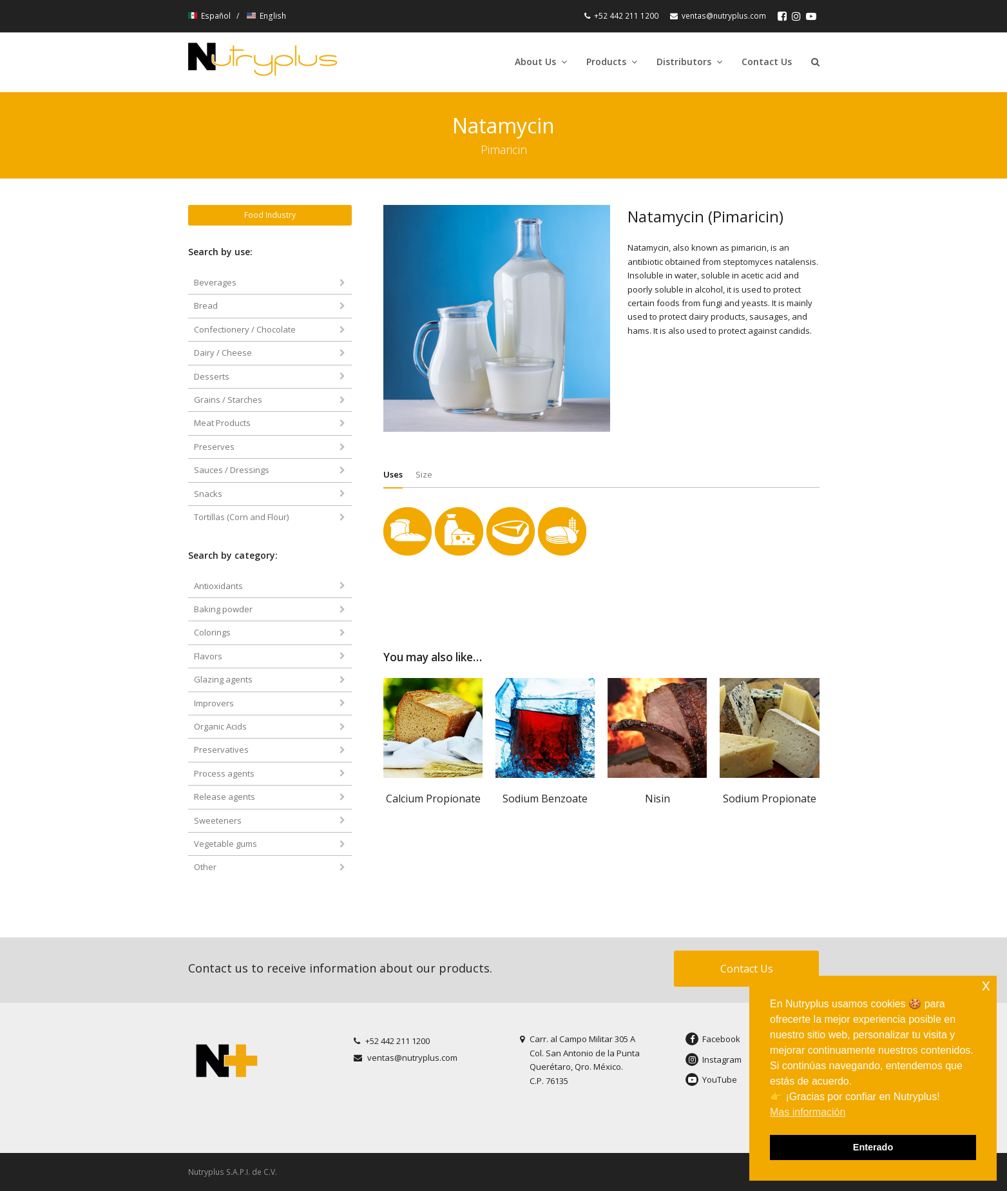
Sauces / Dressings (231, 470)
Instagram (714, 1059)
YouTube (711, 1079)
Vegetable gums (225, 843)
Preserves (214, 446)
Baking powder (223, 609)
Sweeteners (218, 820)
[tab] (393, 474)
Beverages (215, 282)
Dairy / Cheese (223, 352)
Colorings (212, 632)
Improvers (214, 703)
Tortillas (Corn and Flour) (241, 517)
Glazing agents (223, 679)
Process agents (224, 773)
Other (205, 867)
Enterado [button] (873, 1147)
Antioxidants (218, 586)
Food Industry (270, 214)
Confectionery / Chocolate (245, 329)
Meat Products (222, 423)
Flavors (208, 656)
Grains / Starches (228, 399)
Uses (393, 474)
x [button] (986, 985)
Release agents (224, 796)
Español (210, 15)
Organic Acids (220, 726)
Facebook (713, 1039)
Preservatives (221, 749)
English (266, 15)
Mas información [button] (807, 1112)
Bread (206, 305)
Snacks (208, 493)
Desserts (211, 376)
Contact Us (746, 969)
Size (424, 474)
